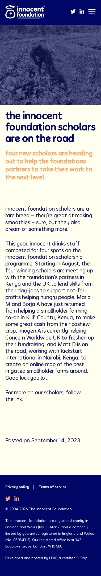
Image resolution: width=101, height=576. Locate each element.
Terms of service (52, 487)
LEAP (53, 558)
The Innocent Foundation (25, 12)
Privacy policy (17, 487)
